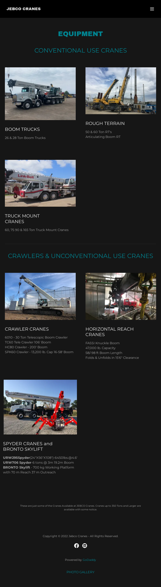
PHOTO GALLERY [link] (80, 572)
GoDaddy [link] (89, 560)
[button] (152, 9)
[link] (24, 9)
